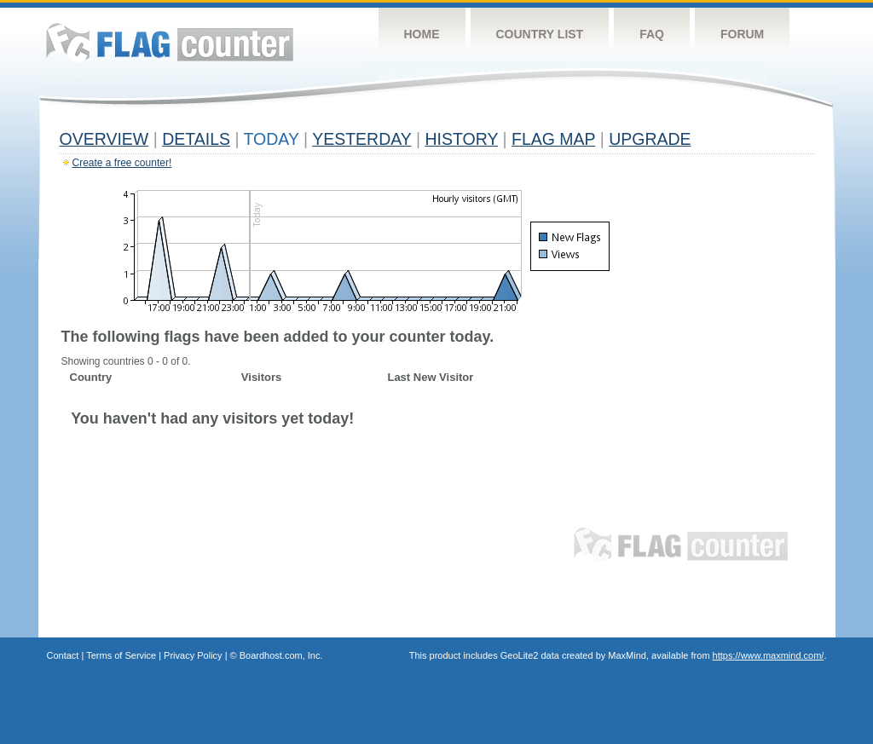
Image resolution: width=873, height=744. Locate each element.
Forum (742, 34)
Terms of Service (121, 655)
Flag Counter (169, 42)
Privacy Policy (193, 655)
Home (422, 34)
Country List (540, 34)
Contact (63, 655)
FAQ (651, 34)
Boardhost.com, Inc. (281, 655)
